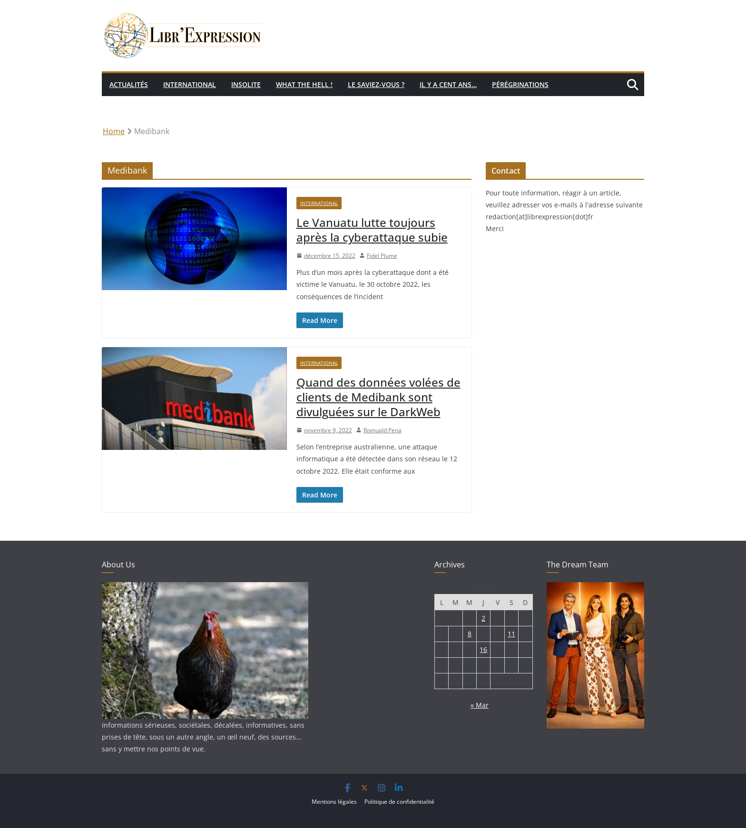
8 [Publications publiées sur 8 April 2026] (469, 633)
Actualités (128, 84)
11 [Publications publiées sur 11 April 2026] (511, 633)
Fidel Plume (382, 256)
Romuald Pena (382, 430)
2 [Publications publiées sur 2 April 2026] (483, 618)
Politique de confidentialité (399, 802)
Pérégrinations (520, 84)
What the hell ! (304, 84)
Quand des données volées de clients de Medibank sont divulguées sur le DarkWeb (378, 396)
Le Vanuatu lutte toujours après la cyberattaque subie (372, 229)
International (189, 84)
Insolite (246, 84)
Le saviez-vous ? (376, 84)
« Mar (480, 705)
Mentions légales (334, 802)
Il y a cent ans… (448, 84)
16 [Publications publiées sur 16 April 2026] (483, 649)
